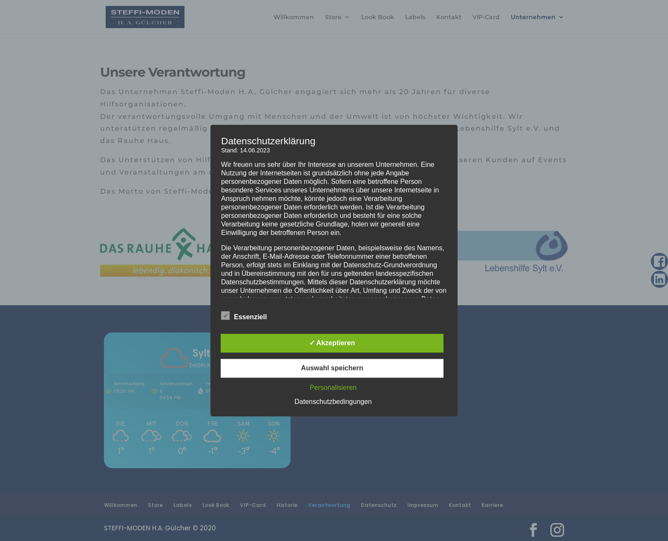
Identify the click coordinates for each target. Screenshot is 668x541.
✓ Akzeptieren (332, 342)
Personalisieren (333, 387)
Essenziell (244, 316)
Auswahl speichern (332, 368)
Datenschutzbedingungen (332, 401)
